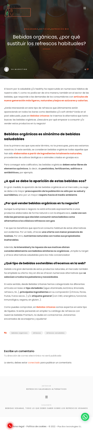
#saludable (31, 29)
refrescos (37, 333)
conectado (34, 362)
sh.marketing (15, 69)
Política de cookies (36, 426)
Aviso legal (18, 426)
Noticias (45, 29)
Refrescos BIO (60, 29)
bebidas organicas (19, 333)
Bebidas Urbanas (39, 115)
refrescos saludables (55, 333)
